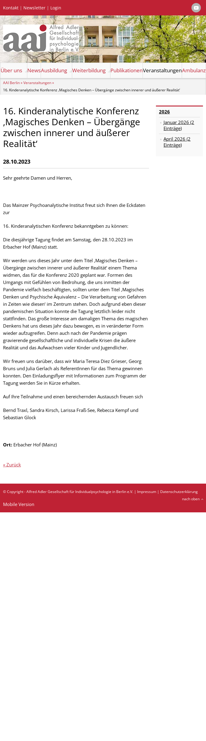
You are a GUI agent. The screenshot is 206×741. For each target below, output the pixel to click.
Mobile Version (18, 504)
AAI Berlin (11, 82)
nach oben (191, 498)
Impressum (146, 491)
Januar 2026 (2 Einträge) (179, 125)
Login (55, 8)
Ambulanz (194, 70)
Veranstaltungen (162, 70)
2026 (164, 112)
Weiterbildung (89, 70)
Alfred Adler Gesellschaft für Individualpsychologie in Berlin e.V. (79, 491)
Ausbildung (54, 70)
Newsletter (34, 8)
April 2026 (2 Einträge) (177, 142)
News (34, 70)
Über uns (11, 70)
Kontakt (11, 8)
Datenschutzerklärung (179, 491)
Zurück (13, 465)
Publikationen (126, 70)
